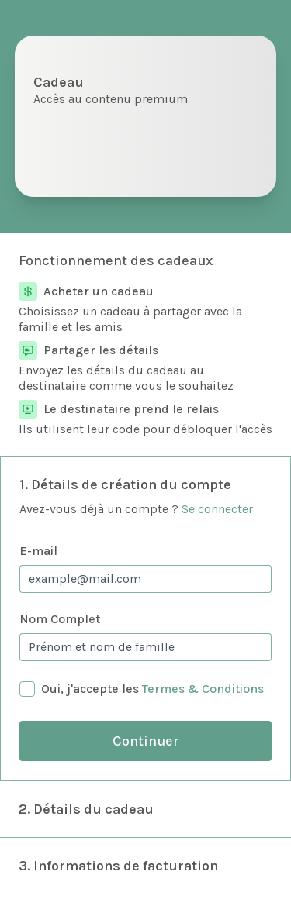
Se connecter (217, 508)
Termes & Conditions (203, 688)
